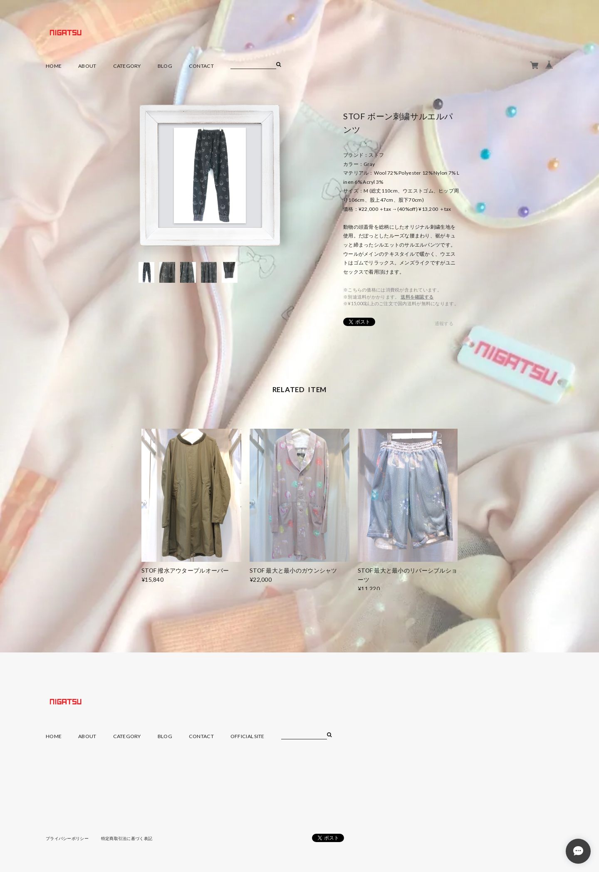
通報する (444, 323)
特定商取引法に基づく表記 (126, 838)
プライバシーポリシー (67, 838)
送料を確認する (417, 296)
